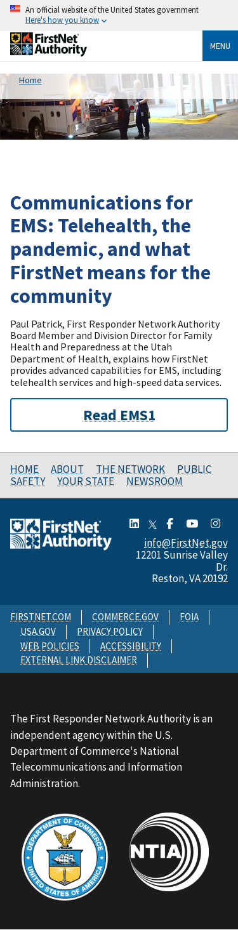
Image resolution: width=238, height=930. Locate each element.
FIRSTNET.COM (40, 617)
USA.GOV (38, 631)
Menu (220, 45)
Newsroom (154, 481)
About (67, 469)
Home (24, 469)
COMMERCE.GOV (125, 617)
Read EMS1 (119, 415)
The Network (130, 469)
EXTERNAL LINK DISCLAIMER (78, 660)
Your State (85, 481)
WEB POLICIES (49, 646)
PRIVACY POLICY (110, 631)
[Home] (48, 53)
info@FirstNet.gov (186, 543)
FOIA (189, 617)
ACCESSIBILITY (130, 646)
